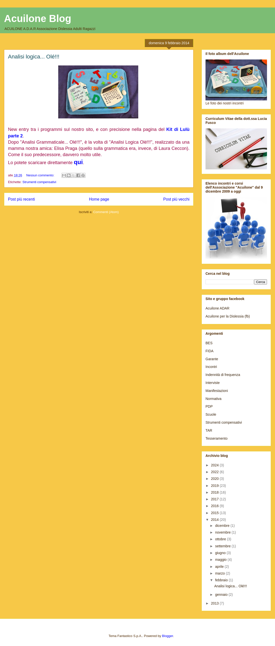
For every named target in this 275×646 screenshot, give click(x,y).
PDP (209, 406)
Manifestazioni (217, 391)
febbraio (221, 580)
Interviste (213, 383)
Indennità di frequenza (223, 375)
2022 (215, 472)
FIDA (210, 351)
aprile (219, 567)
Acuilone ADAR (218, 308)
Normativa (214, 399)
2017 (215, 499)
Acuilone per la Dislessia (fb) (228, 316)
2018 (215, 492)
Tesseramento (217, 438)
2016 (215, 506)
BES (209, 343)
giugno (220, 553)
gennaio (221, 595)
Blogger (167, 636)
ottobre (221, 539)
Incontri (211, 367)
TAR (209, 430)
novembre (223, 532)
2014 (215, 520)
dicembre (222, 526)
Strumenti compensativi (39, 182)
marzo (220, 573)
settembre (223, 546)
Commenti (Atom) (106, 212)
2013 (215, 603)
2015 (215, 513)
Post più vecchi (176, 199)
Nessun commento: (40, 175)
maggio (221, 560)
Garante (212, 359)
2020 (215, 479)
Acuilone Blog (37, 18)
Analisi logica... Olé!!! (33, 56)
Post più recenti (21, 199)
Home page (99, 199)
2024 (215, 465)
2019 (215, 486)
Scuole (211, 414)
